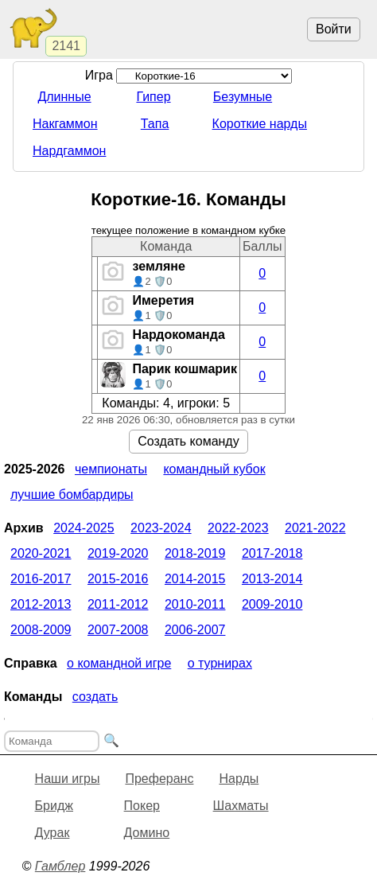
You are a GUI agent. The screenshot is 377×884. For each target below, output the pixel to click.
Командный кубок (214, 469)
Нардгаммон (69, 151)
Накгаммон (65, 123)
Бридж (54, 805)
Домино (147, 832)
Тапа (155, 123)
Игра (189, 75)
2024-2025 (84, 528)
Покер (142, 805)
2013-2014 (272, 579)
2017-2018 (272, 553)
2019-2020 (118, 553)
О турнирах (220, 663)
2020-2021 (41, 553)
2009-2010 (272, 604)
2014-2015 (195, 579)
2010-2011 (195, 604)
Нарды (238, 778)
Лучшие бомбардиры (72, 494)
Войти (334, 29)
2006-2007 (195, 630)
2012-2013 (41, 604)
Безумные (242, 96)
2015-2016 (118, 579)
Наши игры (67, 778)
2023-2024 (161, 528)
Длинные (64, 96)
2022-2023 (238, 528)
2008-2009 (41, 630)
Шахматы (241, 805)
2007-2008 (118, 630)
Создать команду (188, 441)
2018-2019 (195, 553)
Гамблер (60, 866)
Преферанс (159, 778)
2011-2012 (118, 604)
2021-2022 (315, 528)
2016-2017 (41, 579)
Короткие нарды (259, 123)
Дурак (52, 832)
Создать (95, 696)
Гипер (153, 96)
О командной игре (119, 663)
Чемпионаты (111, 469)
